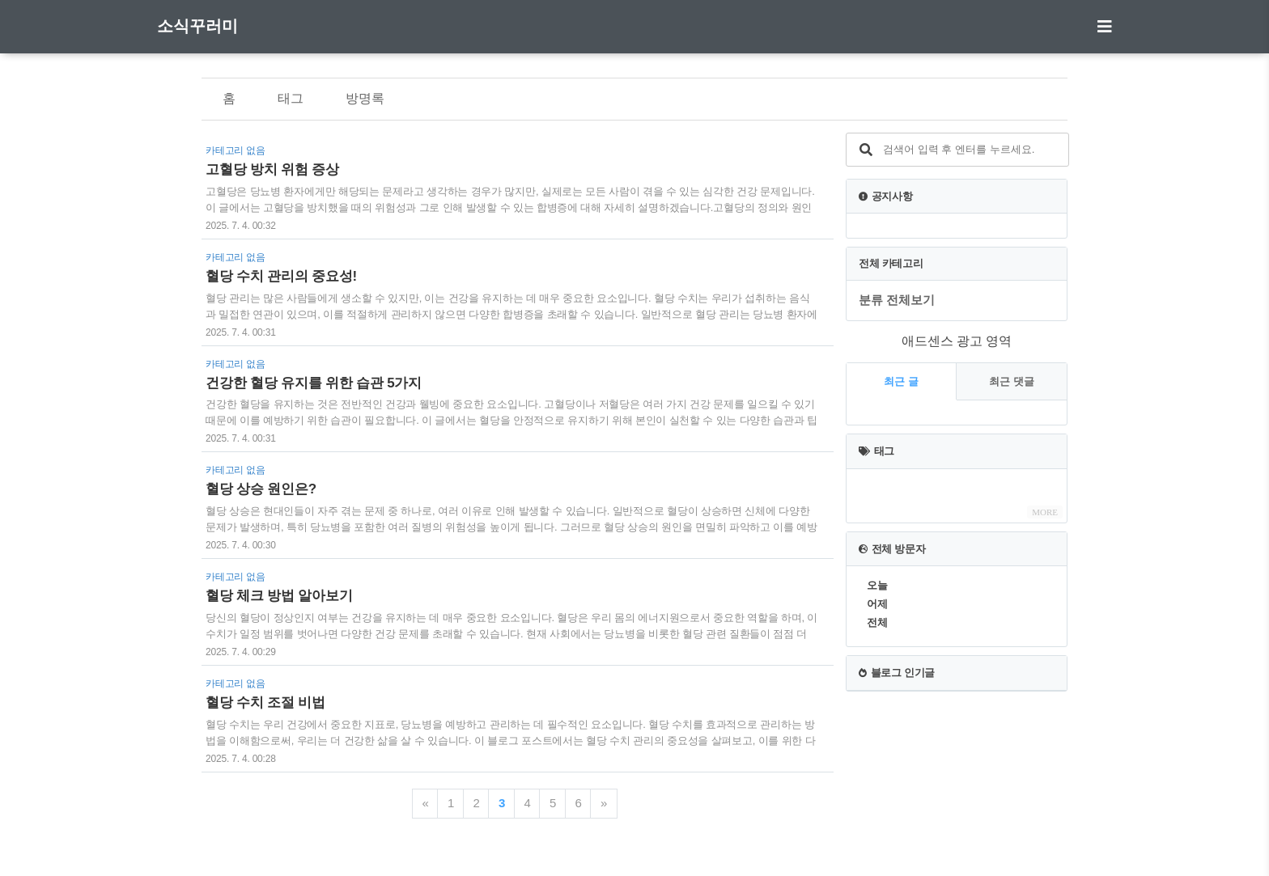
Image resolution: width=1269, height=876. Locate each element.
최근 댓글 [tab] (1011, 381)
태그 (290, 98)
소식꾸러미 (197, 26)
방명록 (365, 98)
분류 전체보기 (897, 300)
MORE (1045, 512)
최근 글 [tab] (901, 381)
